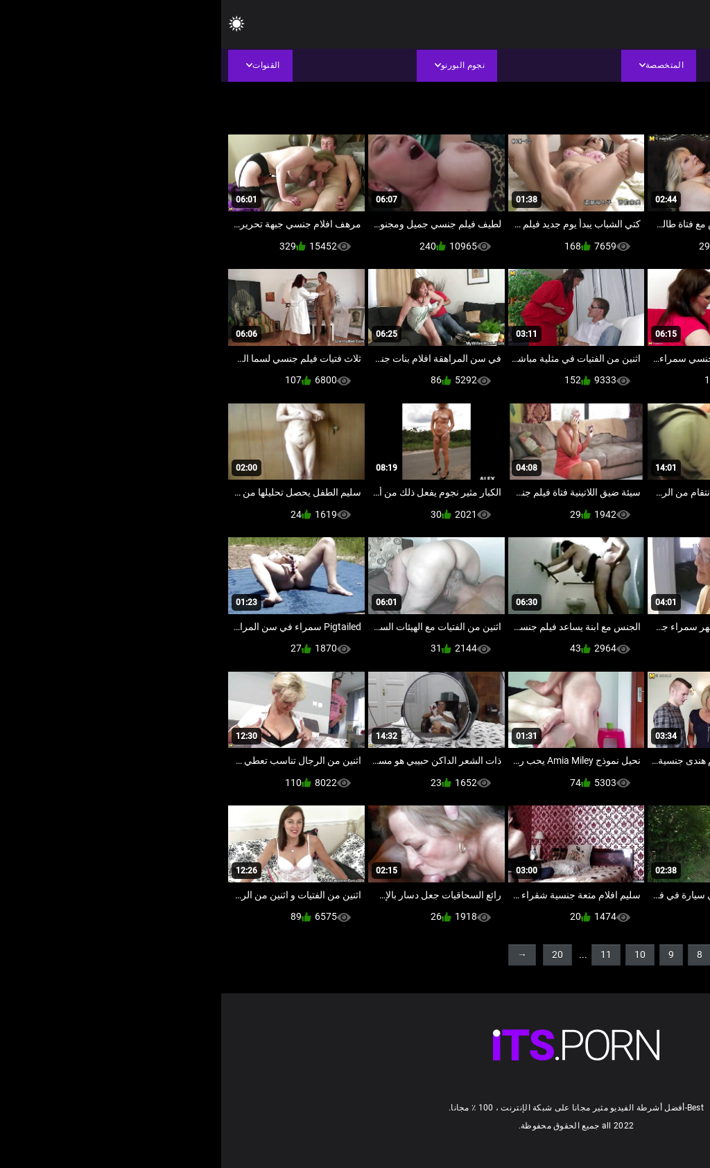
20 (336, 954)
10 (418, 954)
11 (384, 954)
